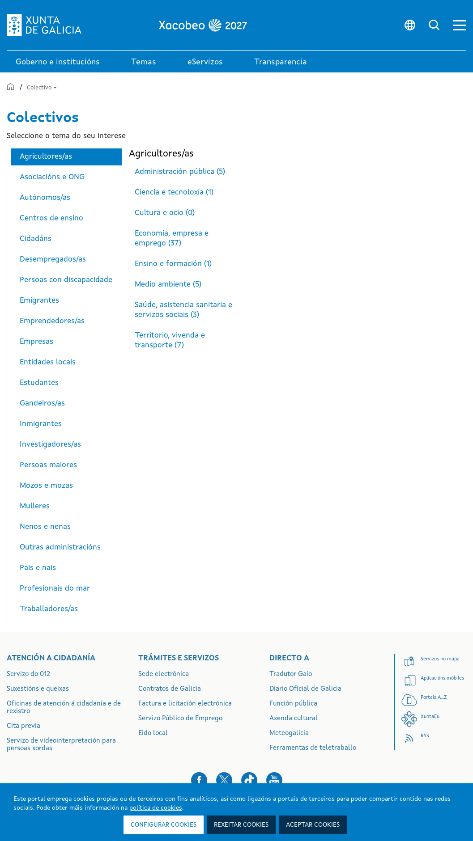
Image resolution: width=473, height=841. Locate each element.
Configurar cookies (163, 825)
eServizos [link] (205, 62)
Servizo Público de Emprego (180, 718)
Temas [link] (143, 62)
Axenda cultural (293, 718)
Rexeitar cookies (241, 825)
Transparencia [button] (280, 62)
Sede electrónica (163, 674)
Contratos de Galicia (169, 689)
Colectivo (41, 88)
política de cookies (155, 808)
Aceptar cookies (313, 825)
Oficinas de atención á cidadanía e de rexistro (64, 708)
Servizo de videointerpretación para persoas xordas (61, 745)
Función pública (293, 704)
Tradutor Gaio (290, 674)
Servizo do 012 (28, 674)
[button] (459, 25)
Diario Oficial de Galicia (305, 689)
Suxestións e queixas (38, 689)
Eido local (153, 733)
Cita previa (23, 726)
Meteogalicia (289, 733)
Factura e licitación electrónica (185, 704)
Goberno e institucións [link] (58, 62)
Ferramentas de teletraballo (312, 748)
